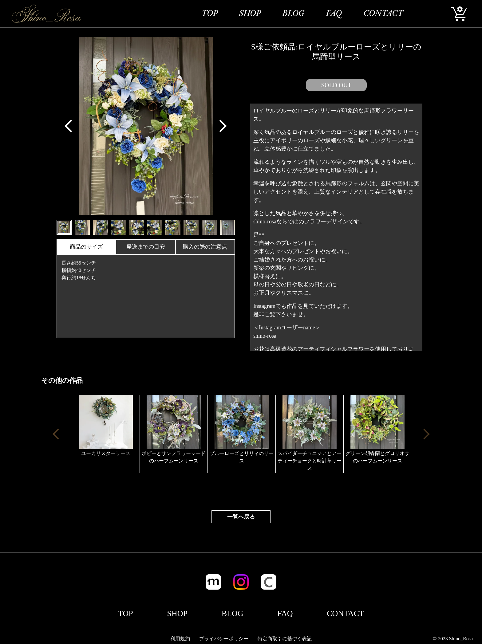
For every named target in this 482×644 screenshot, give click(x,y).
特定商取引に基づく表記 (285, 638)
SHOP (250, 14)
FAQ (334, 14)
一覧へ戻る (241, 517)
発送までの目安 (145, 247)
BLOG (293, 14)
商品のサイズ (86, 247)
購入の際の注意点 (205, 247)
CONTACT (383, 14)
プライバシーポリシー (223, 638)
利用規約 (180, 638)
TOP (209, 14)
